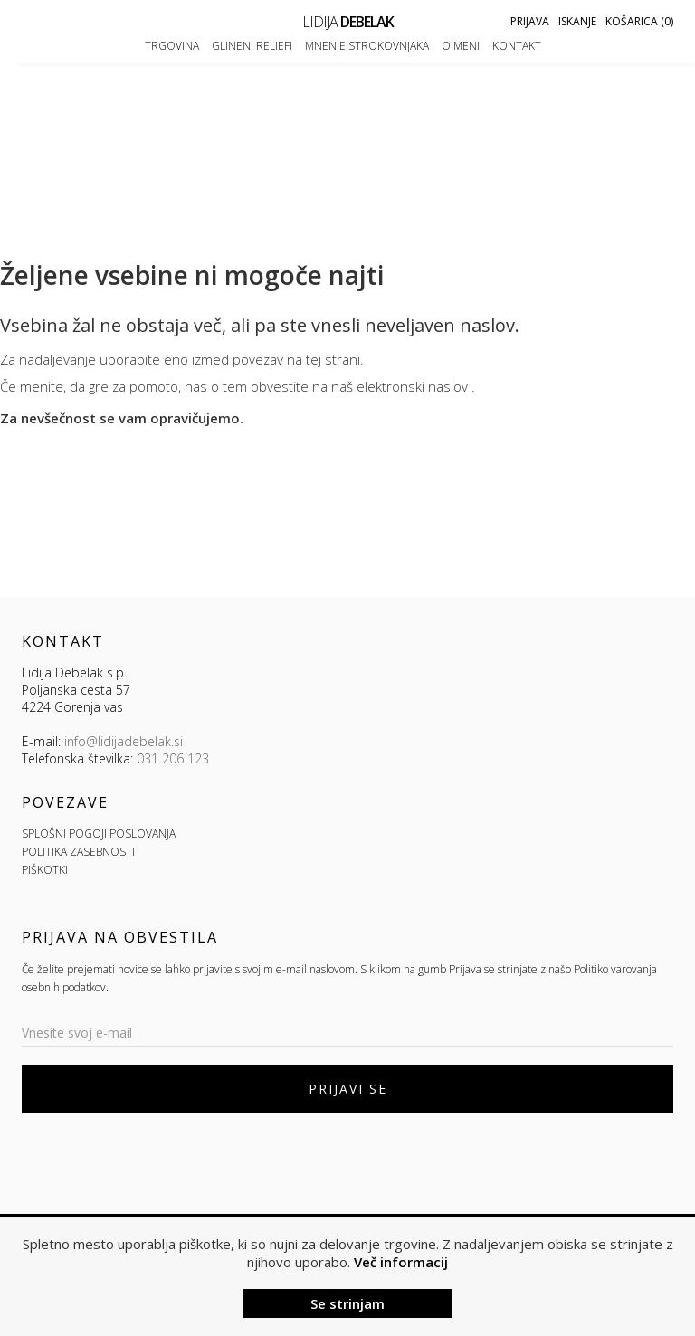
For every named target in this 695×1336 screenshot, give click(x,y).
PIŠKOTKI (45, 869)
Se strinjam (347, 1303)
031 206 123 (173, 758)
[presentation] (347, 1166)
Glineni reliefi (252, 45)
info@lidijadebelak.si (123, 741)
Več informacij (401, 1262)
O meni (461, 45)
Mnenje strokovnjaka (367, 45)
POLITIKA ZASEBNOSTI (78, 851)
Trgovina (172, 45)
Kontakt (516, 45)
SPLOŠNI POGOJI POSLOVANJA (99, 833)
